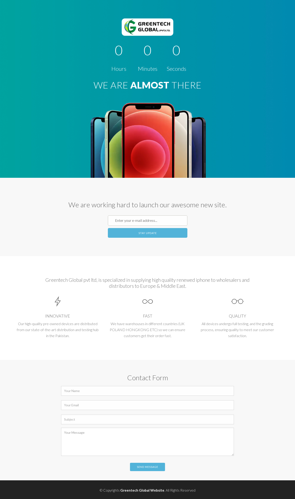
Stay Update (148, 233)
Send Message (147, 466)
